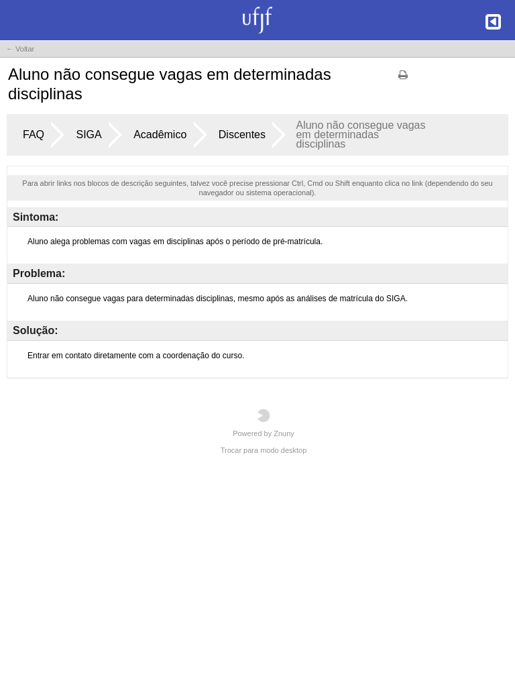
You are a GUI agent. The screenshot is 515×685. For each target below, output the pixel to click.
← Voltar (20, 49)
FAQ (33, 134)
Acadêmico (159, 134)
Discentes (242, 134)
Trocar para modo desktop (264, 450)
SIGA (88, 134)
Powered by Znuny (263, 423)
